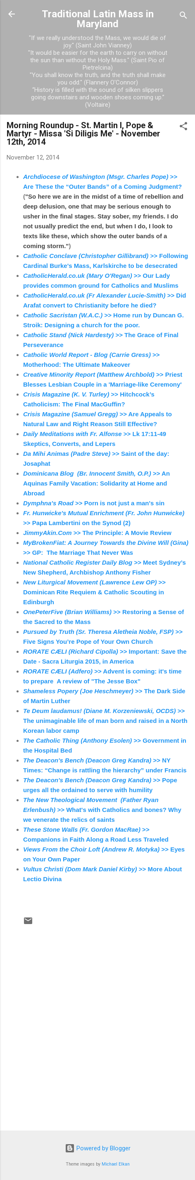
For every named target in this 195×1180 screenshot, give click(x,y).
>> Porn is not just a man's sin (93, 503)
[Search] (183, 16)
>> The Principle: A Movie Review (97, 532)
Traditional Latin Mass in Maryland (98, 19)
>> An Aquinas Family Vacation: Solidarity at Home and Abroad (96, 483)
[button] (183, 127)
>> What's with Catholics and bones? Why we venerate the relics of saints (102, 809)
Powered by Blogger (98, 1148)
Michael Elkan (116, 1164)
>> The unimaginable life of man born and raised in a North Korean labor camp (105, 720)
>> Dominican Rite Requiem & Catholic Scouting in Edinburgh (94, 592)
